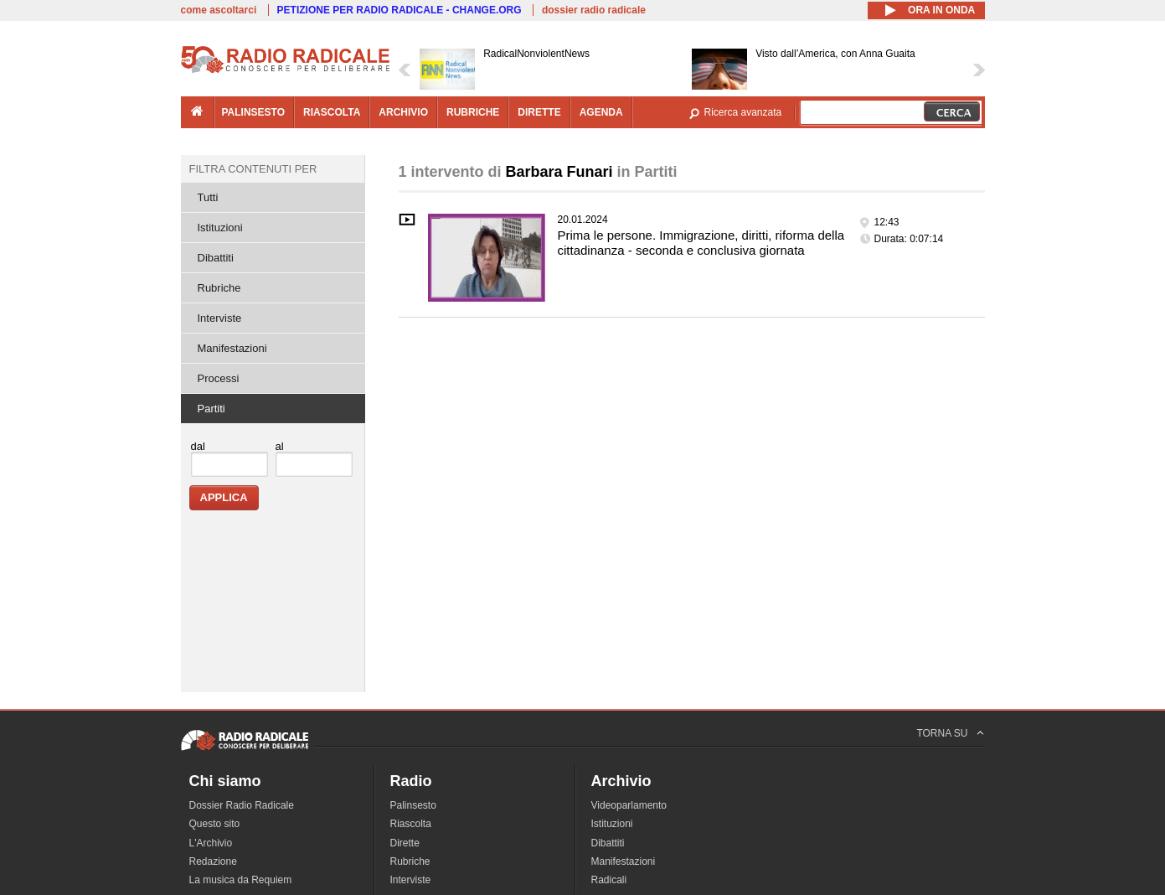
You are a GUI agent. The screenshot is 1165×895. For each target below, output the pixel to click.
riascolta (331, 112)
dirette (539, 112)
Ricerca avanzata (743, 112)
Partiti (211, 408)
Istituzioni (220, 227)
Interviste (220, 318)
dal (198, 446)
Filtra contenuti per (253, 169)
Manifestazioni (232, 348)
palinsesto (254, 112)
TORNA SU (941, 733)
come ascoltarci (219, 10)
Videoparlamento (629, 805)
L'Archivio (211, 843)
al (280, 446)
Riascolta (410, 824)
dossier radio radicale (594, 10)
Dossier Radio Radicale (241, 805)
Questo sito (214, 824)
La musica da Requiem (240, 880)
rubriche (472, 112)
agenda (601, 112)
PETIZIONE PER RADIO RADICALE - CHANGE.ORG (399, 10)
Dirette (405, 843)
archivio (403, 112)
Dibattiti (216, 257)
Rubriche (219, 288)
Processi (219, 378)
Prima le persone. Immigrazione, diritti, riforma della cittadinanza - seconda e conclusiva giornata (701, 242)
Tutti (208, 197)
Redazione (213, 861)
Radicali (609, 880)
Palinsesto (413, 805)
